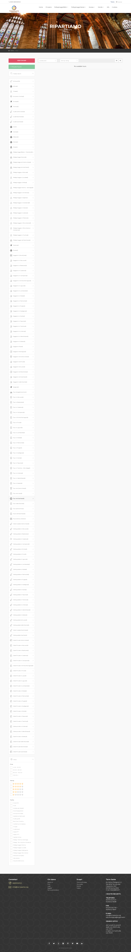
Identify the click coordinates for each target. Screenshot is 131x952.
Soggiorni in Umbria (18, 331)
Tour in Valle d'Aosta (17, 478)
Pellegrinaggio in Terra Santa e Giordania (20, 229)
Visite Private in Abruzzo (19, 645)
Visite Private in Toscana (19, 716)
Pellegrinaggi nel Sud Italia (19, 167)
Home (41, 7)
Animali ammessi (16, 814)
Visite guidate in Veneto (18, 615)
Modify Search (22, 73)
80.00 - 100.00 (16, 773)
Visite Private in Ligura (18, 681)
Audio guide (15, 819)
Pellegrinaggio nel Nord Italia (20, 240)
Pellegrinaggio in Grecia (19, 208)
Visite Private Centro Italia (19, 640)
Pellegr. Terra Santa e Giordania (20, 842)
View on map (21, 60)
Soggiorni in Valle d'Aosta (19, 336)
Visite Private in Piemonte (19, 696)
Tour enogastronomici (18, 392)
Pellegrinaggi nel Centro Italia (20, 162)
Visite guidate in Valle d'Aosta (20, 610)
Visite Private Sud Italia (18, 752)
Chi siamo (49, 7)
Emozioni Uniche (17, 96)
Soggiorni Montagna (18, 352)
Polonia (14, 245)
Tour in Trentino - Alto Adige (20, 468)
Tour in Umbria (16, 473)
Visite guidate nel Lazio (18, 620)
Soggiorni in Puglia (17, 306)
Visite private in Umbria (19, 726)
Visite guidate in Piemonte (19, 574)
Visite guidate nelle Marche (19, 625)
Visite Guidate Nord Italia (19, 630)
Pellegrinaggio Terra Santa (19, 853)
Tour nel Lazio (16, 493)
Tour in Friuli (15, 423)
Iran (13, 127)
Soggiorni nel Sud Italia (18, 377)
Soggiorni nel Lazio (17, 367)
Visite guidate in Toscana (19, 595)
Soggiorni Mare (16, 347)
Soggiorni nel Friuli (17, 362)
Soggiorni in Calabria (18, 271)
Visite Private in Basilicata (19, 650)
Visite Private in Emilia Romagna (21, 666)
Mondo (100, 7)
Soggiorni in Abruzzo (18, 260)
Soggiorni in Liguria (17, 286)
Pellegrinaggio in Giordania (20, 203)
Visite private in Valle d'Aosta (20, 732)
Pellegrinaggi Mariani (78, 7)
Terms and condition (53, 890)
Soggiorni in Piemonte (18, 301)
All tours (15, 81)
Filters (22, 759)
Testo (112, 2)
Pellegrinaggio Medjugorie (19, 850)
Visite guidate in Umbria (19, 605)
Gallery (79, 888)
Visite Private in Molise (18, 691)
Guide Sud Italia (16, 122)
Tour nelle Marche (17, 504)
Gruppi (13, 827)
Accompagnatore (16, 811)
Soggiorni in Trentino (18, 326)
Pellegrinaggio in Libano (19, 213)
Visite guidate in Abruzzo (19, 529)
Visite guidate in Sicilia (18, 590)
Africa (14, 86)
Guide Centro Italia (17, 112)
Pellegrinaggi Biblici (60, 7)
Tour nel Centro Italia (18, 488)
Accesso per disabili (17, 808)
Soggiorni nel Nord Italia (19, 372)
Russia (14, 250)
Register (49, 888)
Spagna (14, 387)
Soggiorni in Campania (18, 276)
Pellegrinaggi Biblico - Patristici (21, 152)
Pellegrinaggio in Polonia (19, 218)
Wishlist (120, 2)
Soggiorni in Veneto (17, 342)
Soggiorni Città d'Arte (18, 255)
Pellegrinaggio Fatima (18, 845)
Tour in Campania (17, 412)
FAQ (48, 884)
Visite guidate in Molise (18, 569)
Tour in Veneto (16, 483)
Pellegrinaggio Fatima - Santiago (21, 188)
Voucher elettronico (17, 861)
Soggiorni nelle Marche (18, 382)
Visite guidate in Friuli (18, 554)
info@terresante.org (20, 887)
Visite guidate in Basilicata (19, 534)
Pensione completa (17, 856)
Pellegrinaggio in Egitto (19, 198)
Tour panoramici (17, 509)
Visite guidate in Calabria (19, 539)
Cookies (114, 7)
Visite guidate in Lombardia (20, 564)
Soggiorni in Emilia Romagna (20, 281)
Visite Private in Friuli (18, 671)
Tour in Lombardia (17, 433)
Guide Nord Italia (17, 117)
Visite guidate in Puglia (18, 580)
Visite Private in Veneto (18, 737)
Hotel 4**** (14, 835)
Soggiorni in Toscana (18, 321)
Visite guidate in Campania (19, 544)
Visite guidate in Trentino (19, 600)
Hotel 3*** (14, 832)
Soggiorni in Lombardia (19, 291)
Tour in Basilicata (17, 402)
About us (50, 882)
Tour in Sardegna (17, 453)
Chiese (14, 91)
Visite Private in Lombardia (19, 686)
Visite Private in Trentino (19, 721)
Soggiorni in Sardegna (18, 311)
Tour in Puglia (16, 448)
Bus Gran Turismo (17, 821)
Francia (14, 107)
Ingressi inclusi (15, 837)
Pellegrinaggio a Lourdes (19, 177)
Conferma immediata (17, 824)
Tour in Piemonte (17, 443)
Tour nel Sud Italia (17, 499)
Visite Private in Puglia (18, 701)
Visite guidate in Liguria (18, 559)
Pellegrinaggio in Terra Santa (20, 223)
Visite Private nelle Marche (19, 742)
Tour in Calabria (16, 407)
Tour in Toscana (16, 463)
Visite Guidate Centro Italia (19, 524)
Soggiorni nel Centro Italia (19, 357)
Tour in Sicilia (16, 458)
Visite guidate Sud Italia (18, 635)
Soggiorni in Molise (17, 296)
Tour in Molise (16, 438)
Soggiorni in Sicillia (17, 316)
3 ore (13, 806)
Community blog (82, 882)
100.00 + (14, 775)
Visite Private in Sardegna (19, 706)
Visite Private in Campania (19, 661)
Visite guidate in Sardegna (19, 585)
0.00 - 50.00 (15, 767)
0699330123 (17, 883)
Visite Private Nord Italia (19, 747)
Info (108, 7)
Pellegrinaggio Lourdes (18, 848)
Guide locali (15, 829)
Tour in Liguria (16, 428)
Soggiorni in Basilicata (18, 266)
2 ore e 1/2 (14, 803)
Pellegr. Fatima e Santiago (19, 840)
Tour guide (80, 884)
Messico (14, 137)
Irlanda (14, 132)
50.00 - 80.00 (16, 770)
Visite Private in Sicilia (18, 711)
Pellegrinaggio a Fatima (19, 172)
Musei (14, 147)
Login (49, 886)
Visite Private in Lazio (18, 676)
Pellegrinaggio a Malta (18, 183)
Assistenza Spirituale (17, 816)
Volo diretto (15, 858)
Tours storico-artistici (18, 519)
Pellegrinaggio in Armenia (19, 193)
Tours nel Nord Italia (17, 514)
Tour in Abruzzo (16, 397)
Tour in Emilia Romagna (19, 417)
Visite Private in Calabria (19, 656)
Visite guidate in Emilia (18, 549)
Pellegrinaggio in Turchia (19, 235)
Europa (91, 7)
